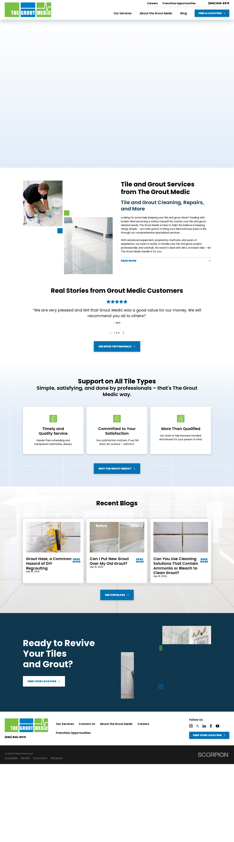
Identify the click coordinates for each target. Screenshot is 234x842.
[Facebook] (211, 726)
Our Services (65, 724)
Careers (143, 724)
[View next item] (123, 332)
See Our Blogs (117, 595)
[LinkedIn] (204, 726)
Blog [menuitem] (183, 13)
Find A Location (212, 13)
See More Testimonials (117, 346)
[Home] (28, 9)
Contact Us (87, 724)
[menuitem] (11, 758)
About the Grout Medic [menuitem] (156, 13)
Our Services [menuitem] (123, 13)
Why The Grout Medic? (117, 468)
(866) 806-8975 (218, 3)
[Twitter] (197, 726)
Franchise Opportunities (73, 733)
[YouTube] (217, 726)
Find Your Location (44, 681)
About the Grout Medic (116, 724)
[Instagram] (191, 726)
